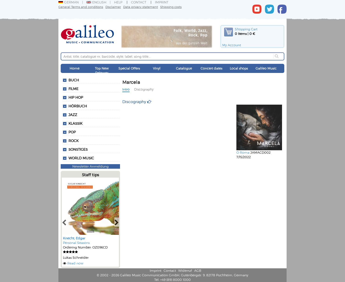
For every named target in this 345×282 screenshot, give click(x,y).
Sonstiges (78, 149)
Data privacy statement (140, 6)
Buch (73, 80)
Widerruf (185, 270)
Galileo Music (266, 68)
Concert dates (211, 68)
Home (74, 68)
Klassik (75, 123)
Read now (75, 263)
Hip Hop (75, 97)
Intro (126, 89)
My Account (231, 45)
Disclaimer (113, 6)
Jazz (72, 115)
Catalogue (184, 68)
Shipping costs (171, 6)
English (96, 2)
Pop (72, 132)
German (68, 2)
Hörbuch (77, 106)
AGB (197, 270)
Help (118, 2)
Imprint (161, 2)
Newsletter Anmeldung (90, 166)
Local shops (239, 68)
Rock (73, 141)
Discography (144, 89)
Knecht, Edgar (74, 238)
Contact (138, 2)
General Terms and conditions (80, 6)
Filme (73, 89)
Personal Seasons (76, 243)
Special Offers (129, 68)
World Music (81, 158)
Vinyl (156, 68)
